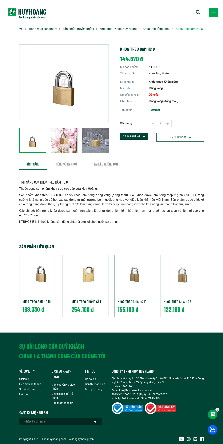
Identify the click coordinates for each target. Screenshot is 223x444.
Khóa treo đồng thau (156, 29)
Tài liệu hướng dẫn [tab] (106, 164)
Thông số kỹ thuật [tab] (66, 164)
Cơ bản (155, 109)
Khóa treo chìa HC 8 (178, 301)
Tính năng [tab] (33, 164)
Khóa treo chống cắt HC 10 (90, 301)
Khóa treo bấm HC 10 (36, 301)
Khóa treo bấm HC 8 (189, 29)
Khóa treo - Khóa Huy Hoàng (118, 29)
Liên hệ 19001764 (180, 137)
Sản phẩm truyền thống (78, 29)
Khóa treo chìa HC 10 (132, 301)
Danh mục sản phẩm (43, 29)
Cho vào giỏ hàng (134, 136)
